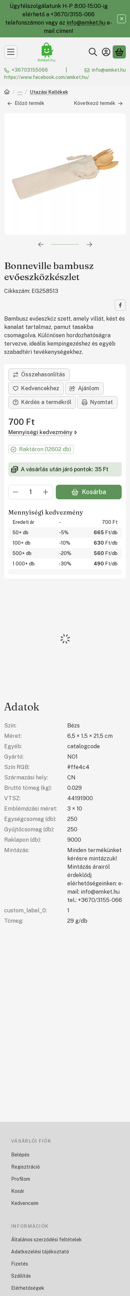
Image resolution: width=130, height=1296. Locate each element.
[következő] (89, 244)
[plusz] (46, 492)
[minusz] (15, 492)
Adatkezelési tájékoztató (40, 1251)
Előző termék (25, 103)
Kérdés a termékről (42, 402)
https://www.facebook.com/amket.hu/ (46, 77)
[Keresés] (92, 52)
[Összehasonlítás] (39, 374)
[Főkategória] (7, 92)
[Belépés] (106, 52)
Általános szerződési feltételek (46, 1239)
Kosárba (88, 491)
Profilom (20, 1179)
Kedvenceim (24, 1203)
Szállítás (21, 1276)
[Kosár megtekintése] (119, 52)
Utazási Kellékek (49, 92)
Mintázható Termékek (19, 92)
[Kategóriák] (10, 52)
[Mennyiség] (31, 492)
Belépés (20, 1155)
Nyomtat (97, 402)
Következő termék (98, 103)
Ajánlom (84, 388)
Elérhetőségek (27, 1288)
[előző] (41, 244)
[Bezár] (121, 19)
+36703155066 (29, 70)
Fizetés (19, 1264)
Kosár (17, 1191)
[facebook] (120, 304)
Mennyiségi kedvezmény (42, 432)
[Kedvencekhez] (36, 388)
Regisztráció (25, 1167)
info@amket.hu (86, 22)
